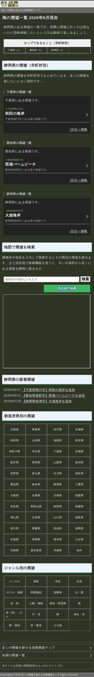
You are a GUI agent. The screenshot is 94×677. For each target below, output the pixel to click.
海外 (79, 550)
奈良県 (14, 506)
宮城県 (79, 429)
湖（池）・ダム (14, 614)
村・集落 (36, 625)
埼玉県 (36, 451)
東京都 (79, 440)
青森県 (36, 429)
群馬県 (36, 462)
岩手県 (58, 429)
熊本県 (58, 539)
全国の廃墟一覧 (13, 655)
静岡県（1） (58, 50)
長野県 (14, 473)
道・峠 (14, 603)
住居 (79, 581)
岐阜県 (36, 484)
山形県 (36, 440)
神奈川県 (14, 451)
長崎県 (36, 539)
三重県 (79, 484)
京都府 (58, 495)
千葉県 (58, 451)
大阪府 (14, 495)
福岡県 (79, 528)
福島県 (58, 440)
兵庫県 (36, 495)
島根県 (79, 506)
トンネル (14, 581)
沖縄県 (58, 550)
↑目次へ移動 (78, 129)
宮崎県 (14, 550)
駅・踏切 (14, 625)
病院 (36, 581)
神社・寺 (79, 614)
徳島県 (79, 517)
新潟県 (79, 462)
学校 (58, 581)
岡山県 (14, 517)
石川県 (58, 473)
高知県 (58, 528)
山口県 (58, 517)
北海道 (14, 429)
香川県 (14, 528)
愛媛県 (36, 528)
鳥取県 (58, 506)
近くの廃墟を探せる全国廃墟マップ (28, 647)
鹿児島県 (36, 550)
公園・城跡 (36, 603)
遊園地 (58, 592)
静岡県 (58, 484)
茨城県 (79, 451)
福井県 (79, 473)
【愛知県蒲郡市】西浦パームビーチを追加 (53, 395)
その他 (58, 625)
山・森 (79, 592)
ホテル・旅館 (14, 592)
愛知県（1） (36, 50)
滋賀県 (79, 495)
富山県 (36, 473)
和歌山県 (36, 506)
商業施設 (36, 592)
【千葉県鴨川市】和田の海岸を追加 (48, 390)
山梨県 (58, 462)
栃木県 (14, 462)
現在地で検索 (67, 288)
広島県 (36, 517)
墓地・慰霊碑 (58, 603)
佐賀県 (14, 539)
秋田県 (14, 440)
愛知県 (14, 484)
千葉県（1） (14, 50)
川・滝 (36, 614)
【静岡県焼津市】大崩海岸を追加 (47, 401)
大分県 (79, 539)
